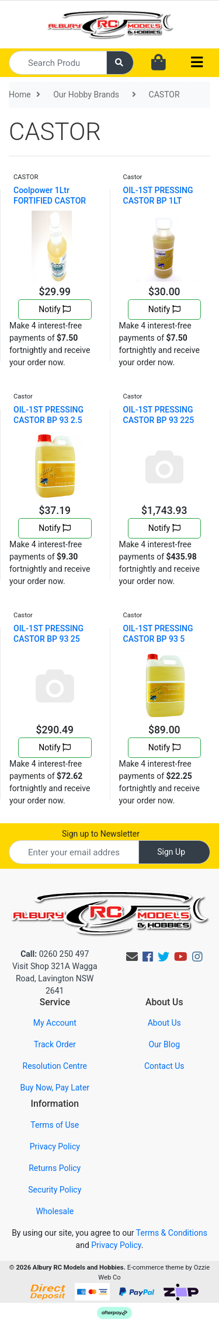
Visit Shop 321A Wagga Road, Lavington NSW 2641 (55, 978)
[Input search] (58, 63)
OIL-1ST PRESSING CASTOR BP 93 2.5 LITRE (48, 420)
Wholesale (55, 1211)
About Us (164, 1022)
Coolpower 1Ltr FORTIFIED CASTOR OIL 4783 (49, 201)
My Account (55, 1022)
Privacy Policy (55, 1146)
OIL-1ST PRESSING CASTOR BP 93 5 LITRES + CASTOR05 (161, 639)
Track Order (55, 1044)
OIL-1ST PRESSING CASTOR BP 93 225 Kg (158, 420)
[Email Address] (74, 852)
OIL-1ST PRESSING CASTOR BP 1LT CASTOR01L (158, 201)
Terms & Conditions (171, 1232)
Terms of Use (54, 1125)
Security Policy (54, 1189)
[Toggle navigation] (196, 62)
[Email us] (132, 957)
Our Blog (164, 1044)
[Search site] (120, 63)
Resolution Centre (55, 1066)
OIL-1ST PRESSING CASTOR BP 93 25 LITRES (48, 639)
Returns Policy (55, 1168)
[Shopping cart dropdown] (158, 63)
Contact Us (164, 1066)
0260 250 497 (54, 954)
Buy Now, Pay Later (54, 1087)
